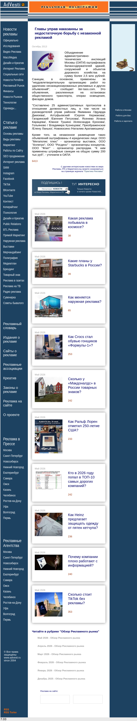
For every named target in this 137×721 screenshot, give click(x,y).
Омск (6, 484)
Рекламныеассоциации (12, 366)
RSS (6, 709)
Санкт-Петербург (13, 456)
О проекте (11, 415)
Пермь (7, 518)
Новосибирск (10, 461)
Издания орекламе (11, 339)
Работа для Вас (123, 115)
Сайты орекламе (10, 353)
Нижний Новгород (13, 467)
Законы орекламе (10, 390)
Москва (7, 450)
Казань (7, 489)
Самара (7, 478)
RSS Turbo (10, 712)
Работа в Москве (123, 110)
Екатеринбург (11, 472)
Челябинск (9, 495)
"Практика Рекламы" (93, 171)
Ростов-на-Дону (12, 501)
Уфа (5, 506)
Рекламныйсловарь (12, 326)
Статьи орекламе (10, 124)
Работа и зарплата (123, 121)
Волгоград (9, 512)
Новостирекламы (10, 31)
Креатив (9, 378)
